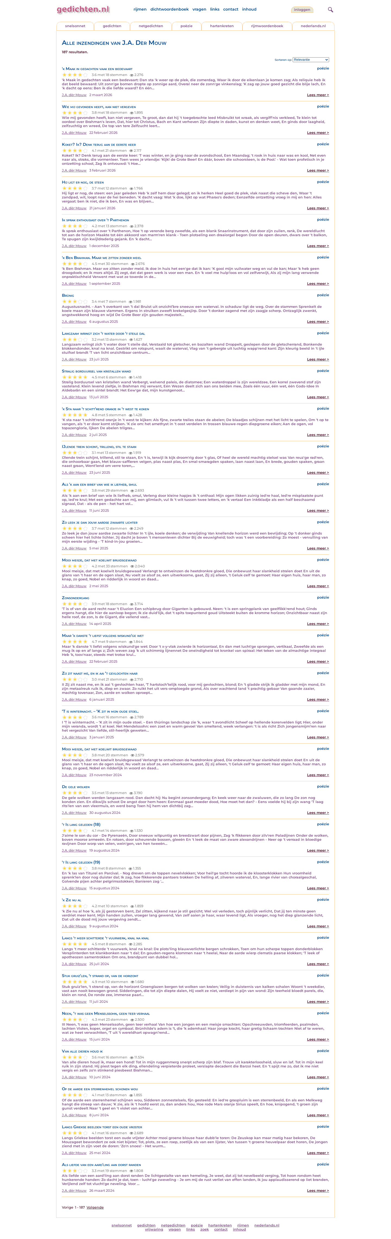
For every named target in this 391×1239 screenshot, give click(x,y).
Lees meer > (318, 95)
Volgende (95, 1207)
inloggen (302, 10)
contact (230, 9)
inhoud (249, 9)
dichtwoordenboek (169, 9)
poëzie (187, 26)
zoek (204, 1229)
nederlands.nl (313, 26)
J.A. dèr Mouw (74, 95)
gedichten (112, 26)
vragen (199, 9)
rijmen (140, 9)
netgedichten (151, 26)
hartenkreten (222, 26)
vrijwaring (154, 1229)
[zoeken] (330, 9)
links (214, 9)
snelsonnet (75, 26)
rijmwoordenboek (267, 26)
